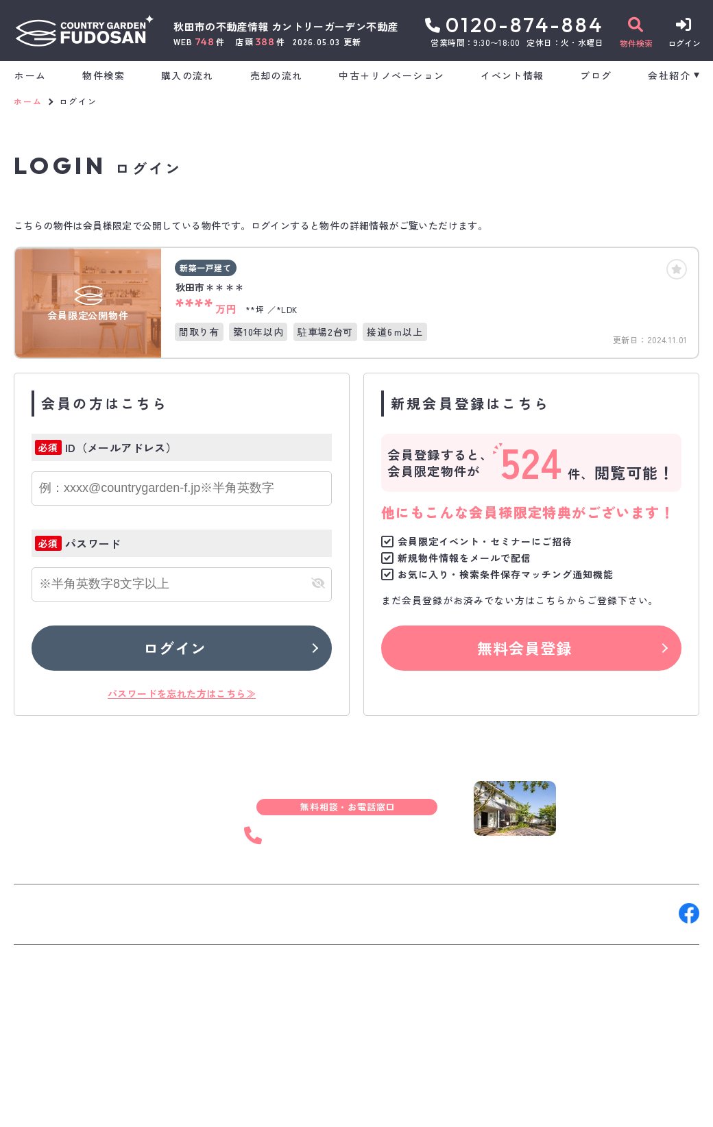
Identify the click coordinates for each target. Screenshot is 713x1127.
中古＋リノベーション (391, 75)
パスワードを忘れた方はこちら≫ (182, 693)
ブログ (596, 75)
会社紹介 (669, 75)
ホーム (30, 75)
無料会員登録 (524, 647)
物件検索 (103, 75)
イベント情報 (512, 75)
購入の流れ (187, 75)
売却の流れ (276, 75)
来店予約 (167, 913)
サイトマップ (345, 1106)
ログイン (174, 647)
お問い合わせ (55, 913)
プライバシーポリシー (251, 1106)
